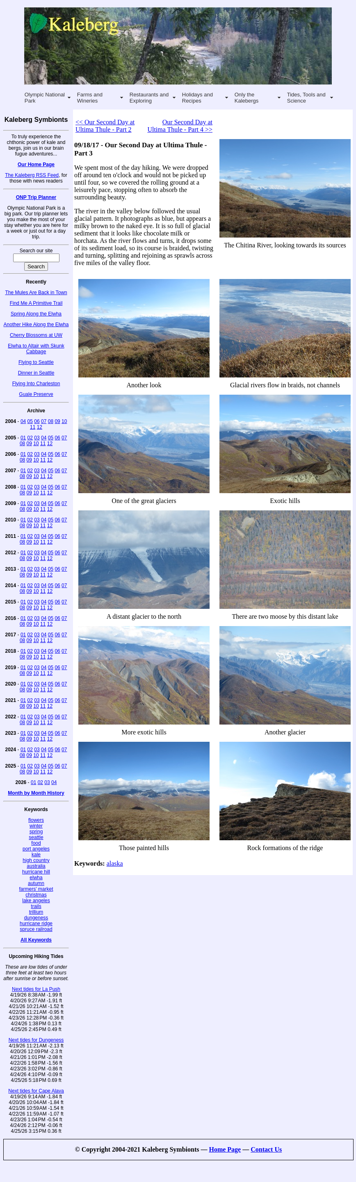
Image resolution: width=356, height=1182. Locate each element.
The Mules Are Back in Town (36, 292)
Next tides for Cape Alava (36, 1091)
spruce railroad (36, 929)
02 (30, 438)
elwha (36, 877)
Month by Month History (36, 793)
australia (36, 866)
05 (30, 421)
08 (50, 421)
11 (32, 427)
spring (36, 831)
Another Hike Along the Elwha (36, 324)
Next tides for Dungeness (36, 1040)
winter (36, 826)
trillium (36, 912)
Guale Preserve (36, 394)
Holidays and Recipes (197, 97)
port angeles (36, 849)
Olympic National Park (45, 97)
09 (57, 421)
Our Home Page (36, 164)
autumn (36, 883)
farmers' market (36, 889)
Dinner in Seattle (36, 373)
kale (36, 854)
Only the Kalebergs (247, 97)
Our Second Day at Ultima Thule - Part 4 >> (179, 126)
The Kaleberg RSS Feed (32, 175)
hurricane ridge (36, 923)
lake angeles (36, 900)
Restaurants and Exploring (149, 97)
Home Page (225, 1149)
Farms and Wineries (90, 97)
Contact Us (266, 1149)
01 (23, 438)
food (36, 843)
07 (43, 421)
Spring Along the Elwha (36, 314)
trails (36, 906)
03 (36, 438)
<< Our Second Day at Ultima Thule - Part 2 (105, 126)
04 (23, 421)
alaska (115, 863)
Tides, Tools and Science (306, 97)
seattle (36, 837)
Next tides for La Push (36, 989)
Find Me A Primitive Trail (36, 303)
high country (36, 860)
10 (64, 421)
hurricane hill (36, 872)
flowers (36, 820)
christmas (35, 895)
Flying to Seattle (36, 362)
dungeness (36, 918)
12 (39, 427)
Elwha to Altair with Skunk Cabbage (36, 348)
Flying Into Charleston (36, 383)
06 (36, 421)
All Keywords (36, 940)
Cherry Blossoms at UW (36, 335)
